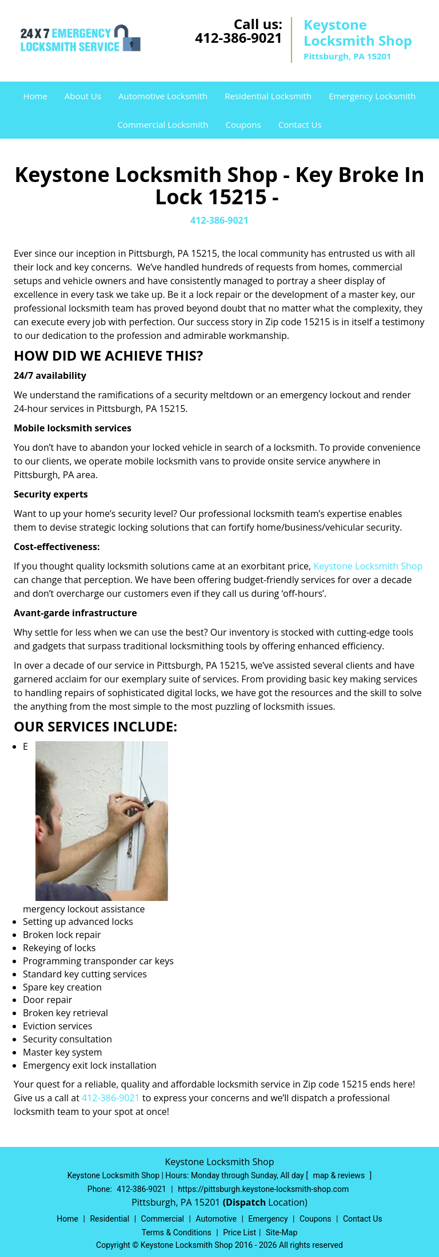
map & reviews (339, 1175)
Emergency (268, 1218)
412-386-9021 (238, 37)
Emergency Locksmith (372, 96)
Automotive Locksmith (162, 96)
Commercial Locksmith (162, 124)
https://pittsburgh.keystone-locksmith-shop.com (263, 1189)
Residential (109, 1218)
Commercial (162, 1218)
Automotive (216, 1218)
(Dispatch (246, 1202)
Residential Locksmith (268, 96)
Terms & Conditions (176, 1232)
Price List (239, 1232)
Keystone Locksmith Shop (367, 566)
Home (35, 96)
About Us (83, 96)
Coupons (243, 124)
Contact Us (300, 124)
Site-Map (281, 1232)
